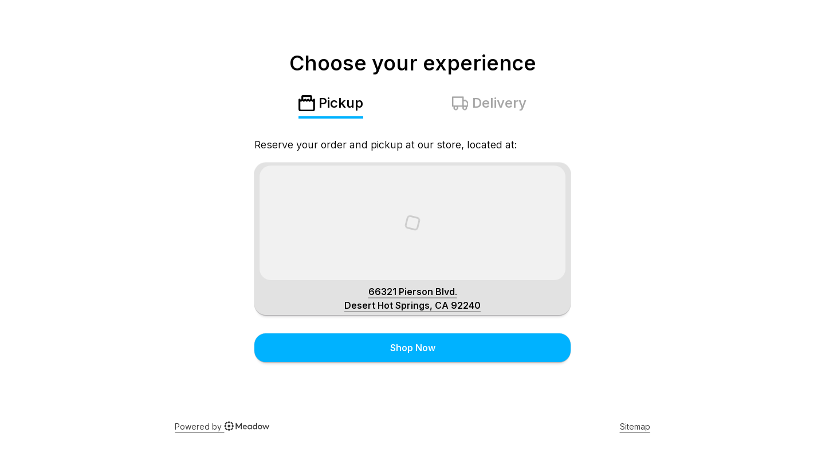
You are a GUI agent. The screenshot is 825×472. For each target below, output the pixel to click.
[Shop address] (412, 298)
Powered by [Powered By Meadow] (222, 426)
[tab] (330, 107)
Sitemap (635, 426)
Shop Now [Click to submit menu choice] (412, 347)
